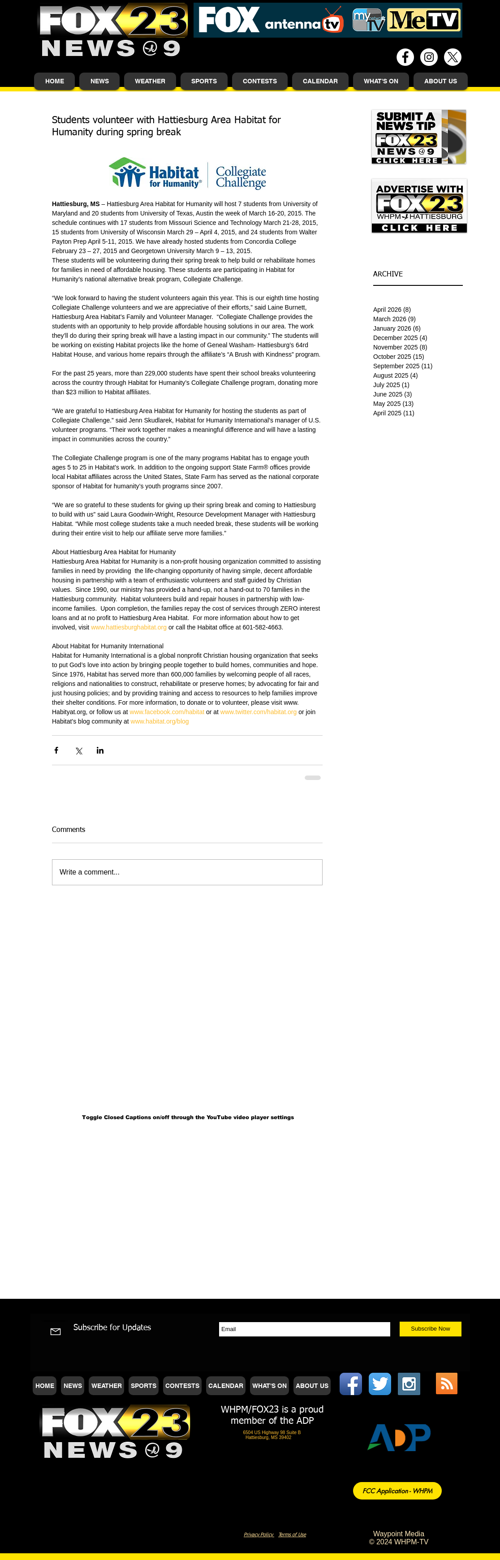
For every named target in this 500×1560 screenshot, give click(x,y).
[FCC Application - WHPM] (397, 1491)
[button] (99, 81)
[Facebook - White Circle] (405, 57)
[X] (452, 57)
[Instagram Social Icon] (409, 1384)
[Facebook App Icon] (351, 1384)
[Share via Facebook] (56, 750)
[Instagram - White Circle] (429, 57)
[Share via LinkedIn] (100, 750)
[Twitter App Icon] (380, 1384)
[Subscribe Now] (430, 1329)
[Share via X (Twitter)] (78, 750)
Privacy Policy (259, 1534)
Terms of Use (292, 1534)
